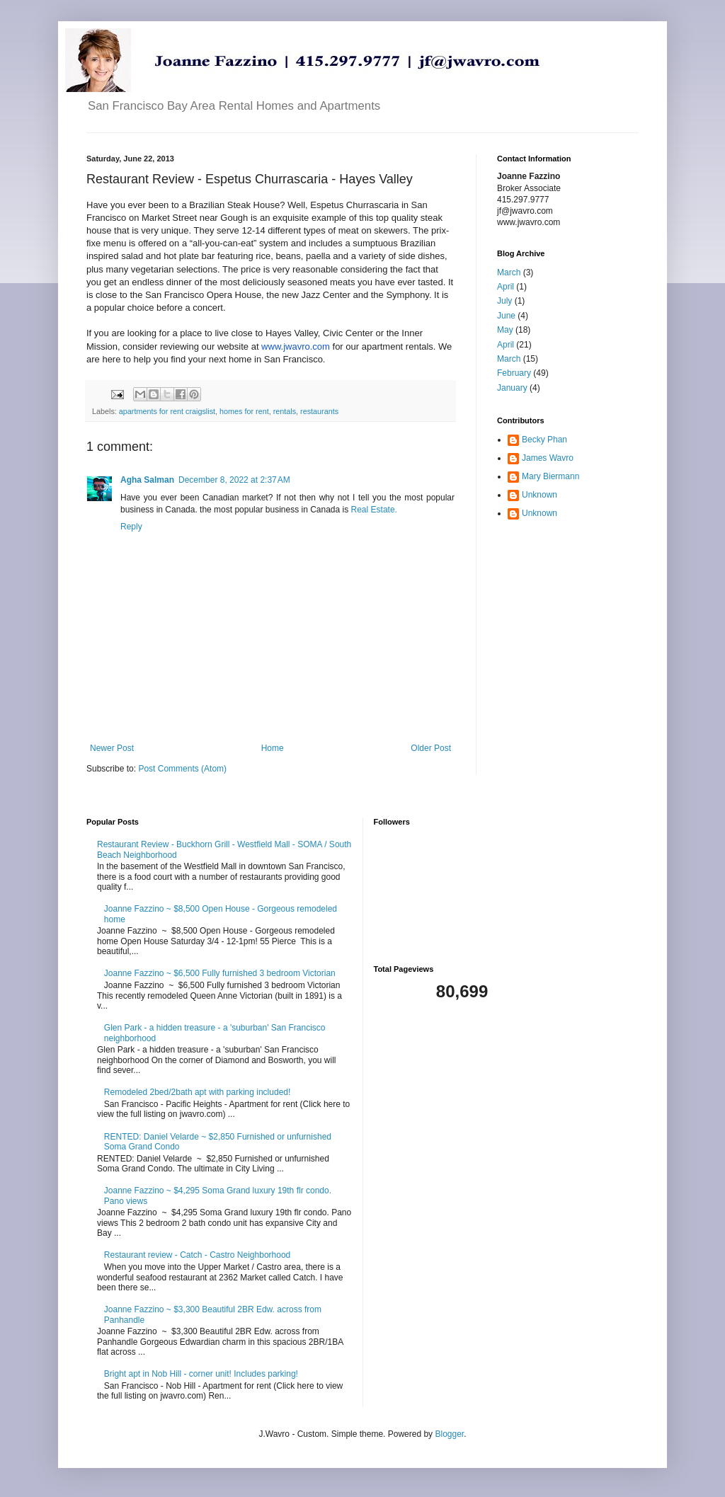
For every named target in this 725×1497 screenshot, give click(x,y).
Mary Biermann (550, 476)
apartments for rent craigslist (167, 411)
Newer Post (112, 748)
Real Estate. (374, 510)
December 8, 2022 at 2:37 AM (234, 480)
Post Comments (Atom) (182, 769)
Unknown (539, 495)
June (506, 316)
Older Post (431, 748)
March (508, 272)
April (505, 287)
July (504, 301)
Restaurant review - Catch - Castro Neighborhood (197, 1255)
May (505, 330)
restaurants (319, 411)
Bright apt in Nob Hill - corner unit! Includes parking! (201, 1374)
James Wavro (547, 458)
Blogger (449, 1434)
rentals (284, 411)
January (512, 388)
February (514, 373)
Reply (131, 527)
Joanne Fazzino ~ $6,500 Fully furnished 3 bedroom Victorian (220, 973)
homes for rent (244, 411)
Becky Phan (544, 439)
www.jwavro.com (295, 346)
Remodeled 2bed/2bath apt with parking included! (197, 1092)
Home (272, 748)
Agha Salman (147, 480)
